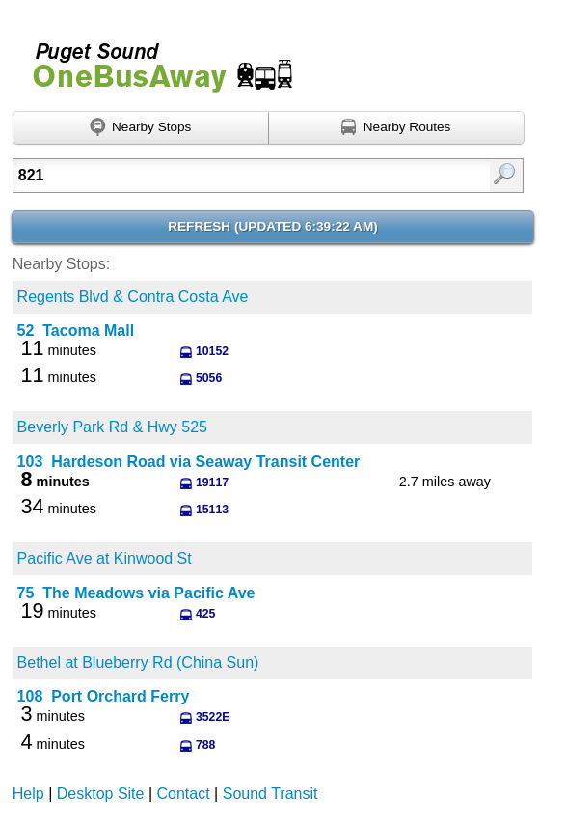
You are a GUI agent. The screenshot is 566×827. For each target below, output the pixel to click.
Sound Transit (270, 794)
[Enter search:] (232, 175)
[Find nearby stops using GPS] (141, 128)
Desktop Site (101, 794)
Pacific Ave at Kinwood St (104, 558)
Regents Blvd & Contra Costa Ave (133, 297)
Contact (183, 794)
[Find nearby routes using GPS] (397, 128)
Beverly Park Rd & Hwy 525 (112, 427)
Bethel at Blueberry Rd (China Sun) (138, 662)
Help (28, 794)
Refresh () (273, 226)
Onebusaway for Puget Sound (154, 59)
